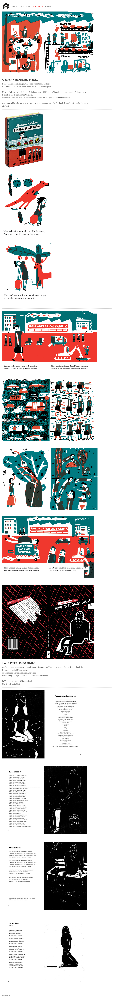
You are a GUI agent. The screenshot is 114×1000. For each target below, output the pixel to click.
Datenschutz (6, 996)
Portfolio (38, 6)
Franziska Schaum (21, 6)
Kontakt (49, 6)
